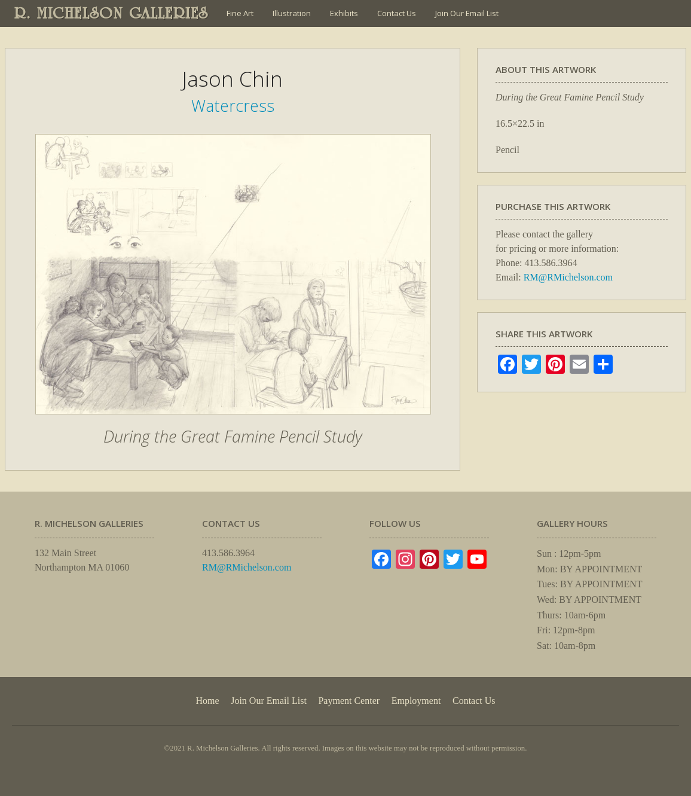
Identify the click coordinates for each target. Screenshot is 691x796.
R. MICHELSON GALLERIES (111, 13)
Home (207, 701)
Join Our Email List (467, 13)
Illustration (292, 13)
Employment (416, 701)
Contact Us (396, 13)
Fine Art (240, 13)
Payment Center (349, 701)
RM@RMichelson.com (568, 277)
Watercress (232, 105)
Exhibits (344, 13)
